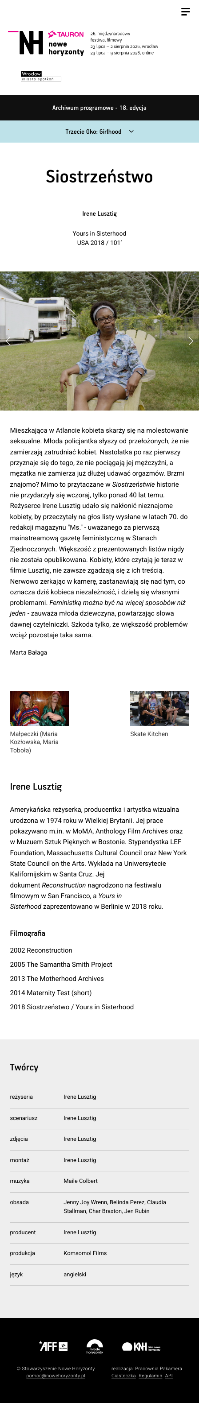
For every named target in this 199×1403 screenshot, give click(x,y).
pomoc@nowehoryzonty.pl (55, 1376)
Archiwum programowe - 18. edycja (99, 108)
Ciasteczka (123, 1376)
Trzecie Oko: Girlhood (93, 132)
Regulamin (150, 1376)
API (169, 1376)
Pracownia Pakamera (158, 1369)
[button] (190, 341)
